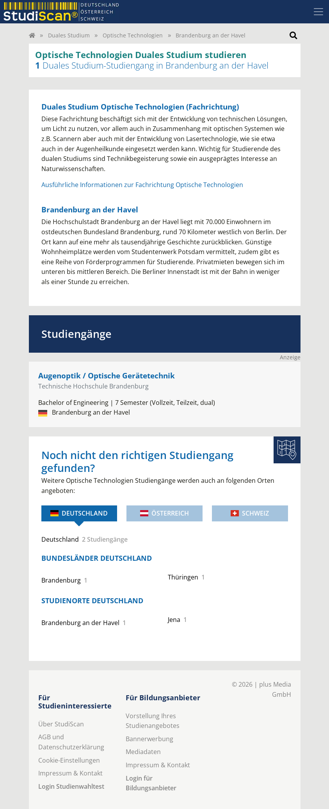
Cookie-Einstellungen (69, 760)
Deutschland (79, 513)
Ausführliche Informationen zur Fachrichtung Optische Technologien (142, 184)
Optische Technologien (133, 35)
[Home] (32, 35)
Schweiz (250, 513)
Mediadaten (143, 751)
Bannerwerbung (149, 739)
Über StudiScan (61, 724)
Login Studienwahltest (71, 786)
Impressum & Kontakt (70, 773)
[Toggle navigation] (318, 11)
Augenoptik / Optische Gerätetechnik (106, 375)
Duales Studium (69, 35)
